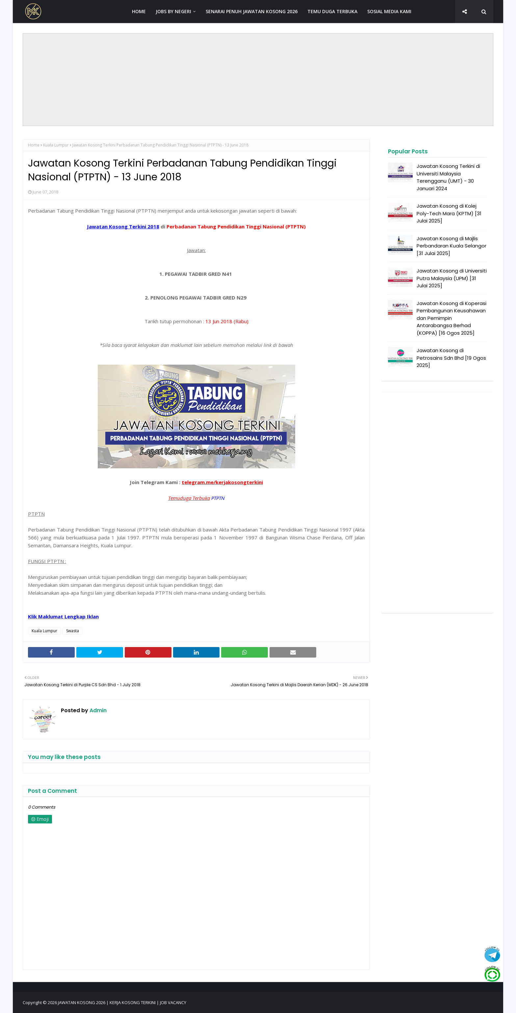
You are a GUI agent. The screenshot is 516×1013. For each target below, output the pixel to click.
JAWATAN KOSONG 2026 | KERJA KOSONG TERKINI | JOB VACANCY (122, 1002)
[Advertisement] (258, 80)
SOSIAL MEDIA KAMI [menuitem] (389, 11)
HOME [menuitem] (139, 11)
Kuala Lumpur (56, 145)
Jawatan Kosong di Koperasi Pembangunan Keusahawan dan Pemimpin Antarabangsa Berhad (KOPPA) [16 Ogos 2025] (451, 318)
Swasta (72, 631)
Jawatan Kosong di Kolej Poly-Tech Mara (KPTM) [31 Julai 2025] (449, 213)
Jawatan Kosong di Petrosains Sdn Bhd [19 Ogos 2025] (451, 358)
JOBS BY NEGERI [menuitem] (173, 11)
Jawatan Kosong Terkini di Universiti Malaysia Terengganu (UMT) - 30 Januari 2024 (448, 177)
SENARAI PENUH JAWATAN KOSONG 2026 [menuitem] (251, 11)
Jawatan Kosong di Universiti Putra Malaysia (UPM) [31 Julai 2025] (452, 278)
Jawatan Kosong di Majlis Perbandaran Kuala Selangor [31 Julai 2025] (451, 246)
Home (33, 145)
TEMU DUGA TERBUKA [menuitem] (332, 11)
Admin (97, 710)
